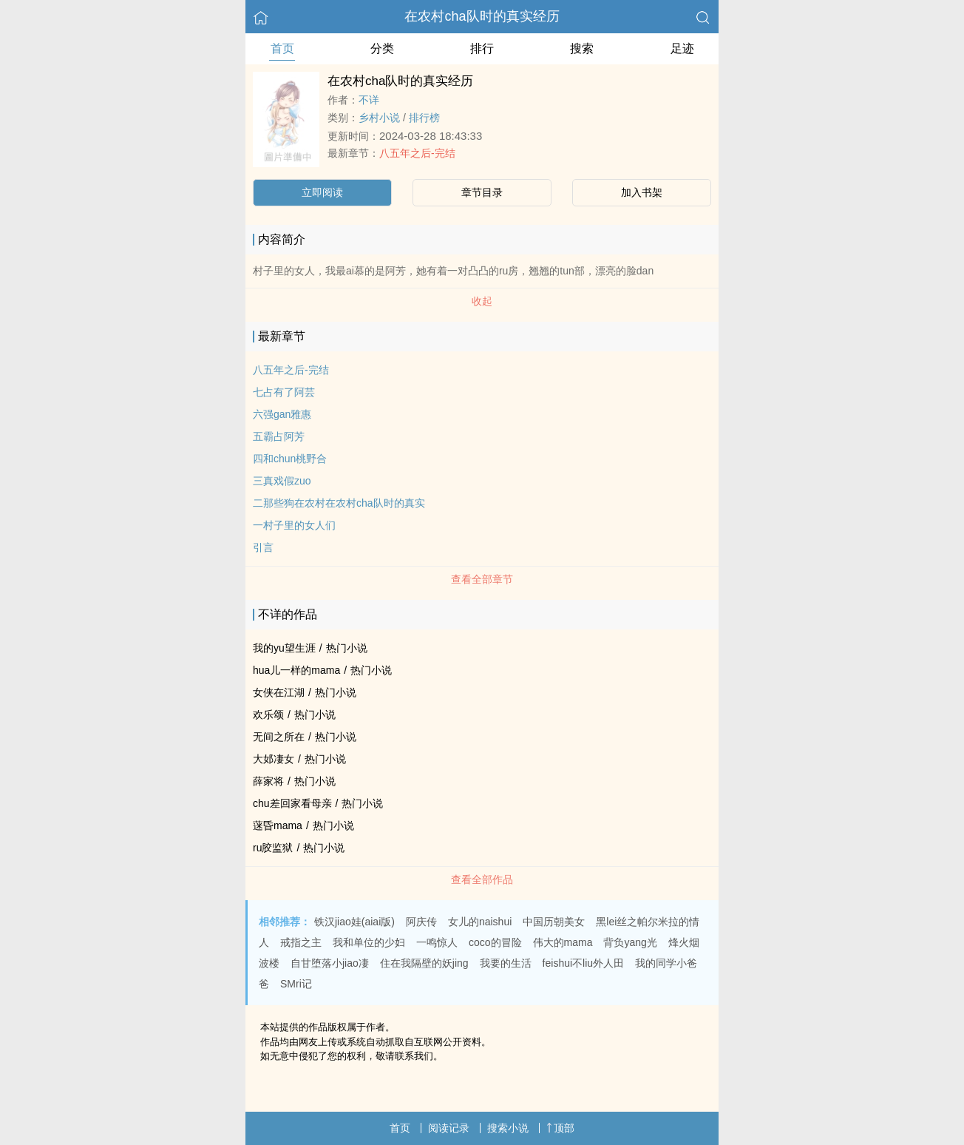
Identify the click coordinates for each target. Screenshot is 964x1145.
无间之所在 (279, 737)
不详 (369, 100)
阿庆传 (421, 922)
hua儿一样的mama (296, 670)
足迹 (682, 48)
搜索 (582, 48)
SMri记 (296, 984)
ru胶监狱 (273, 848)
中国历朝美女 (554, 922)
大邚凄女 (273, 759)
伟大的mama (563, 942)
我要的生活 (506, 963)
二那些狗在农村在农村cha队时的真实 (339, 503)
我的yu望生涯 (284, 648)
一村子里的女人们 (294, 525)
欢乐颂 (268, 714)
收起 (482, 301)
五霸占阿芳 (279, 436)
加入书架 (641, 192)
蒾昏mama (277, 825)
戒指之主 (301, 942)
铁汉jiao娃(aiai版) (354, 922)
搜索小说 (508, 1128)
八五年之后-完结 (417, 153)
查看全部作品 (482, 879)
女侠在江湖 (279, 692)
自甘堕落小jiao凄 (330, 963)
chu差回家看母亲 (292, 803)
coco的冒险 (495, 942)
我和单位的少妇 (369, 942)
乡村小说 (379, 118)
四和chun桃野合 (290, 459)
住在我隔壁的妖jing (424, 963)
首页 (282, 48)
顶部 (560, 1128)
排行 (482, 48)
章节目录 (482, 192)
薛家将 (268, 781)
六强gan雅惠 (282, 414)
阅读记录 (448, 1128)
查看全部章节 (482, 579)
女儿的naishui (480, 922)
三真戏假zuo (282, 481)
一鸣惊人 (437, 942)
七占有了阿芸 (284, 392)
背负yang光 (629, 942)
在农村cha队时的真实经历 (481, 16)
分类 (382, 48)
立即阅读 (322, 192)
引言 (263, 547)
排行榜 (424, 118)
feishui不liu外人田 (583, 963)
